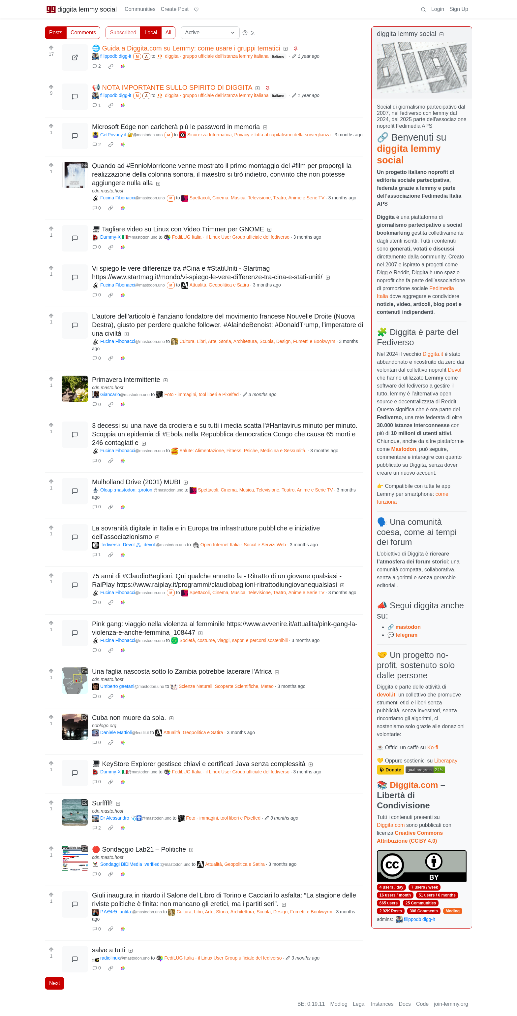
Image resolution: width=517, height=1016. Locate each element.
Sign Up (458, 9)
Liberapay (445, 760)
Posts (55, 32)
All (168, 32)
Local (150, 32)
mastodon (407, 627)
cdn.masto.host (107, 190)
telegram (406, 635)
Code (422, 1004)
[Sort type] (210, 32)
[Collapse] (441, 34)
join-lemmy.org (451, 1004)
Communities (140, 9)
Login (437, 9)
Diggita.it (433, 354)
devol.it (386, 694)
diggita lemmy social (81, 9)
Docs (405, 1004)
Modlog (452, 911)
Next (54, 983)
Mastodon (403, 449)
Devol (454, 370)
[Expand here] (75, 175)
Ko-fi (432, 747)
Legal (359, 1004)
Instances (382, 1004)
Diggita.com (414, 785)
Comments (83, 32)
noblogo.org (104, 725)
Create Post (174, 9)
